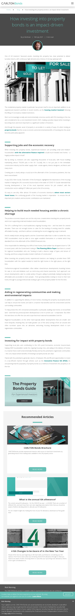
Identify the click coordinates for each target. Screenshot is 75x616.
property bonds (10, 130)
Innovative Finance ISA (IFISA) (56, 361)
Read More (38, 469)
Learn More (36, 596)
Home (8, 10)
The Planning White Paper (47, 248)
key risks (7, 613)
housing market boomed (54, 110)
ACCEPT (68, 594)
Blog (18, 10)
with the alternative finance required (29, 153)
